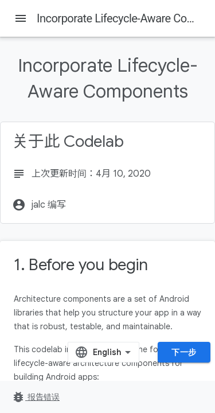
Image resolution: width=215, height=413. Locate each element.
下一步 (184, 352)
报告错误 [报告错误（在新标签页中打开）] (35, 397)
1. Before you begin (80, 265)
